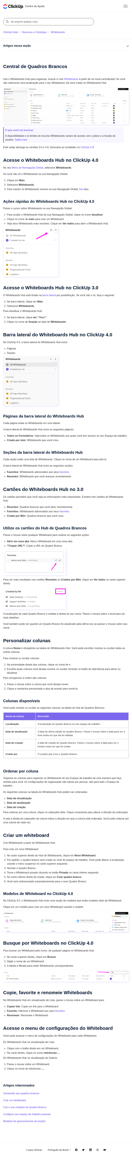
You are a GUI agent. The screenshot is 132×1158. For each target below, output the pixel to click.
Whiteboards (58, 32)
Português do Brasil (59, 1150)
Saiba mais (21, 139)
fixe (81, 189)
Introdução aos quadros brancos (21, 1093)
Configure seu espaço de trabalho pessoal (26, 1114)
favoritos (64, 472)
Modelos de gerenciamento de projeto (24, 1121)
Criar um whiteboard (14, 1100)
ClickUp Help (10, 32)
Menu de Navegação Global (27, 167)
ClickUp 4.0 (87, 147)
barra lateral (49, 295)
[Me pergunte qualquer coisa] (49, 21)
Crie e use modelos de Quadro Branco (24, 1107)
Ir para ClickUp (34, 1150)
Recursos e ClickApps (34, 32)
